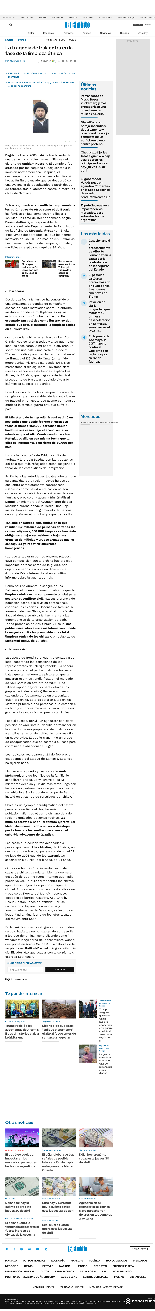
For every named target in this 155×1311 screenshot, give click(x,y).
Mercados (140, 1260)
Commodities (103, 422)
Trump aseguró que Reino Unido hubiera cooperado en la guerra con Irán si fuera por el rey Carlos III (106, 1025)
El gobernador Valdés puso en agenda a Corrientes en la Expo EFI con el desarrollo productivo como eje (95, 188)
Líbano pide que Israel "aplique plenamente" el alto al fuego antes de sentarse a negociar (59, 1031)
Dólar (31, 33)
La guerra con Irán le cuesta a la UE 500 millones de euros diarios (105, 1064)
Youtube (37, 1249)
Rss (104, 1271)
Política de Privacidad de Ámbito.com (30, 1276)
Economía (48, 33)
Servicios (73, 17)
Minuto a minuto (15, 1150)
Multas (119, 1276)
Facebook (14, 1249)
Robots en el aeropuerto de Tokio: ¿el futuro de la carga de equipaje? (66, 268)
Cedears (114, 422)
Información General (20, 1271)
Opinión (124, 33)
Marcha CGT (57, 17)
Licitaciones (138, 1276)
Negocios (105, 33)
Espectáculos (64, 1271)
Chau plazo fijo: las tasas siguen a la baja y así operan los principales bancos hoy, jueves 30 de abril (95, 161)
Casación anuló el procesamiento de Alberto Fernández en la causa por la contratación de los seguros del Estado (100, 255)
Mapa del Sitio (122, 1271)
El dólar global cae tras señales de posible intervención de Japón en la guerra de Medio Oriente (58, 1162)
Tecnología (88, 1271)
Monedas (85, 422)
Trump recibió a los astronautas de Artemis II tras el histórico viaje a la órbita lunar (22, 1031)
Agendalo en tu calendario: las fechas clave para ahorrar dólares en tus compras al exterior (95, 1210)
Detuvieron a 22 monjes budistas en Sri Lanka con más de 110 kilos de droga (30, 268)
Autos (45, 1271)
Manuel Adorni (105, 17)
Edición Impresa (123, 1266)
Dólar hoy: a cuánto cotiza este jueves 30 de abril (94, 1158)
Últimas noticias (34, 1260)
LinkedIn (29, 1249)
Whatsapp (46, 1249)
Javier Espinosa (17, 60)
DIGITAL (44, 1287)
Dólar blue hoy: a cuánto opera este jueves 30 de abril (18, 1207)
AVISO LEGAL (69, 1276)
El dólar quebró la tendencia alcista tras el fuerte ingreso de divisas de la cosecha (22, 1229)
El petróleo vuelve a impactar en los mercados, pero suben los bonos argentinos (95, 212)
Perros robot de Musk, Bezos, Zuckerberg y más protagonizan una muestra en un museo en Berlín (93, 105)
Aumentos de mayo (126, 17)
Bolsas (93, 422)
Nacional (65, 1266)
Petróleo (42, 17)
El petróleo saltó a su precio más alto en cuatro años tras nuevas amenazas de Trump (99, 286)
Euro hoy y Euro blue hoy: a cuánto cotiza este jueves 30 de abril (58, 1207)
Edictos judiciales (95, 1276)
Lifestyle (46, 1266)
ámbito (9, 40)
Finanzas (68, 33)
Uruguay (143, 33)
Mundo (22, 40)
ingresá (148, 25)
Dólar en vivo (27, 17)
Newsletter (148, 33)
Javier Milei (88, 17)
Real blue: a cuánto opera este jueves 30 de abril (57, 1229)
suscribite (138, 25)
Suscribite (59, 969)
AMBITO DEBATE (106, 1287)
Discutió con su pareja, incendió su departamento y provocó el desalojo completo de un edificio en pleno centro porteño (95, 133)
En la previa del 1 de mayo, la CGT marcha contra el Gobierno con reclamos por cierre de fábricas (99, 349)
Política (86, 33)
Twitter (6, 1249)
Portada (11, 1260)
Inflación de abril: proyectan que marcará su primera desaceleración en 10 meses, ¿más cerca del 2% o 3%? (99, 316)
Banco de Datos (116, 1260)
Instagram (21, 1249)
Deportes (100, 1266)
